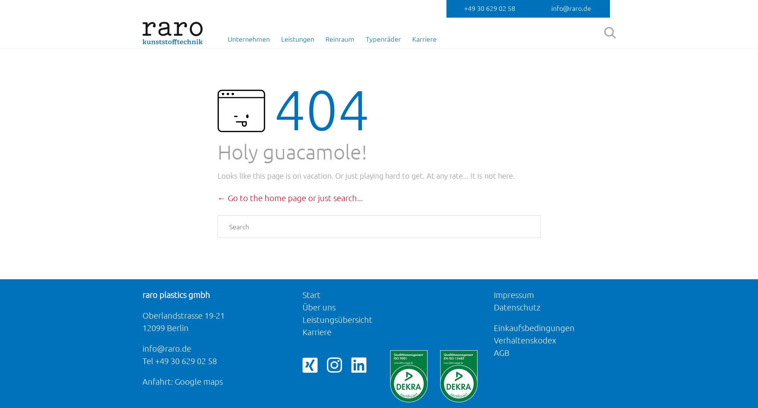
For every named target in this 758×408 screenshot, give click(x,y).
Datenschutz (517, 307)
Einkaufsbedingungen (534, 328)
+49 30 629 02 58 (489, 8)
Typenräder (383, 39)
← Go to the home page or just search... (290, 198)
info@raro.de (571, 8)
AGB (502, 352)
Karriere (424, 39)
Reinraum (339, 39)
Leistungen (297, 39)
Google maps (199, 381)
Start (312, 295)
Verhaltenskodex (525, 340)
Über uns (319, 307)
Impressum (514, 295)
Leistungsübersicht (337, 319)
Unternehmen (249, 39)
